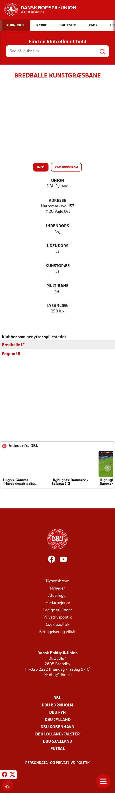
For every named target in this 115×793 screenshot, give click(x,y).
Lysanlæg (57, 306)
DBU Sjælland (57, 741)
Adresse (57, 201)
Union (57, 181)
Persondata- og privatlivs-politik (57, 762)
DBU (57, 698)
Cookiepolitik (57, 624)
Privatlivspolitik (58, 617)
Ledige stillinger (57, 610)
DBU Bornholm (57, 705)
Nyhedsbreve (57, 581)
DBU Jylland (58, 720)
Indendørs (57, 226)
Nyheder (57, 588)
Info (40, 167)
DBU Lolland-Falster (57, 734)
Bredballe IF (13, 345)
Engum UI (11, 354)
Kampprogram (66, 167)
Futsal (58, 749)
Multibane (57, 286)
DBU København (57, 727)
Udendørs (57, 246)
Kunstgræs (58, 266)
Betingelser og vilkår (57, 632)
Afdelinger (57, 595)
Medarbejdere (57, 603)
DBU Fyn (57, 712)
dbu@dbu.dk (60, 675)
